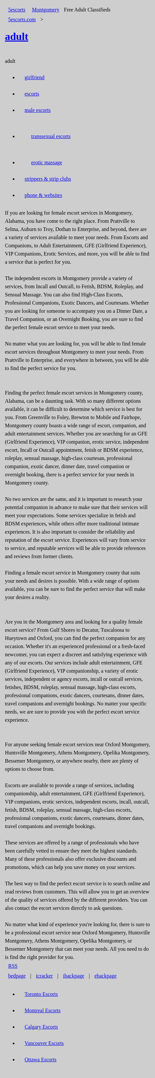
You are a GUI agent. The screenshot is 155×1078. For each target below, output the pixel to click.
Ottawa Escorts (40, 1059)
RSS (12, 966)
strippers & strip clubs (48, 179)
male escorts (38, 110)
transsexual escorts (50, 136)
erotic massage (46, 162)
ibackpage (73, 976)
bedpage (17, 976)
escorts (32, 94)
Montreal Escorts (43, 1010)
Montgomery (45, 9)
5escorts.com (22, 19)
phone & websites (43, 195)
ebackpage (105, 976)
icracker (44, 976)
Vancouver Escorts (44, 1043)
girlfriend (34, 77)
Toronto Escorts (41, 994)
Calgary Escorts (41, 1027)
